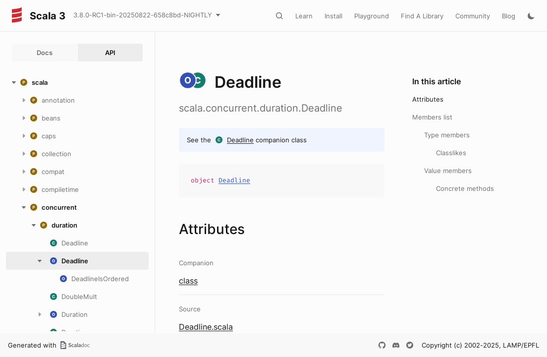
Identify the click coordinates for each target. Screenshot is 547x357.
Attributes (427, 99)
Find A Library (422, 16)
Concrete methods (465, 188)
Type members (447, 135)
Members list (432, 117)
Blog (508, 16)
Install (333, 16)
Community (472, 16)
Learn (304, 16)
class (188, 281)
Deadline (240, 140)
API (110, 53)
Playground (371, 16)
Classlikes (451, 153)
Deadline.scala (206, 327)
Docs (45, 53)
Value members (448, 171)
